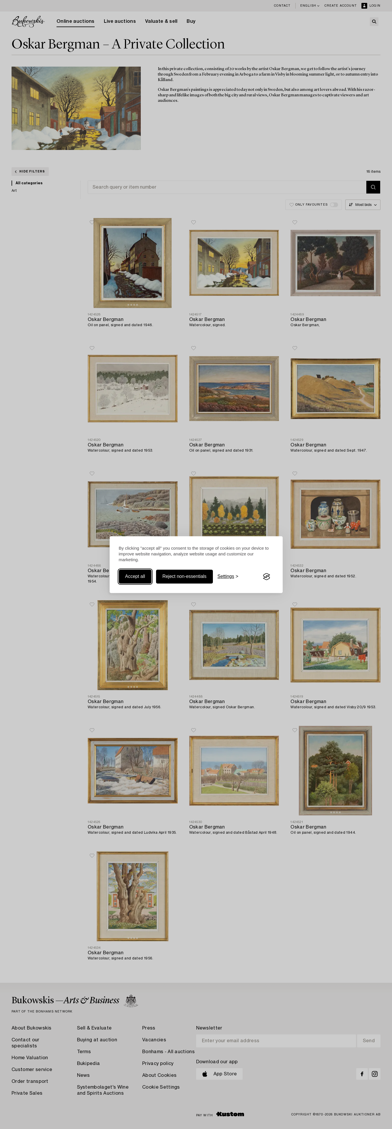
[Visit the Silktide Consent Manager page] (266, 577)
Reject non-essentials (184, 576)
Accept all (135, 576)
